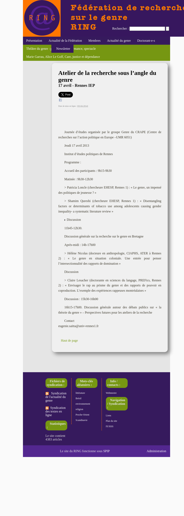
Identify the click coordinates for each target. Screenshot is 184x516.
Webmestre (111, 393)
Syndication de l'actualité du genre (55, 397)
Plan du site (111, 421)
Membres (94, 40)
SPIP (106, 451)
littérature (80, 393)
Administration (156, 451)
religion (79, 409)
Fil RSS (110, 426)
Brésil (79, 398)
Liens (108, 415)
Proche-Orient (82, 414)
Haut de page (69, 340)
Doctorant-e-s (146, 40)
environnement (83, 403)
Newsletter (62, 48)
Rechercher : (120, 28)
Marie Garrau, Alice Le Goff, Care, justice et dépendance (63, 56)
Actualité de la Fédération (65, 40)
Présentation (34, 40)
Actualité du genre (119, 40)
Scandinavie (82, 420)
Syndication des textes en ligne (55, 411)
